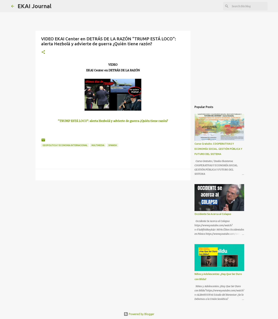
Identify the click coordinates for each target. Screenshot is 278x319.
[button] (43, 52)
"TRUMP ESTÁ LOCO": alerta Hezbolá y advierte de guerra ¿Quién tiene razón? (113, 121)
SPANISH (112, 145)
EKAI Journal (34, 6)
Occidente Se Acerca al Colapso (212, 214)
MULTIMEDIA (97, 145)
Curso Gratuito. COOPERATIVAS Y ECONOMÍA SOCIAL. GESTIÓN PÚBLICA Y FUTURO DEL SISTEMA (218, 148)
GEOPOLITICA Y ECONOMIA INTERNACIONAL (65, 145)
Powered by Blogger (139, 314)
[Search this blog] (249, 6)
